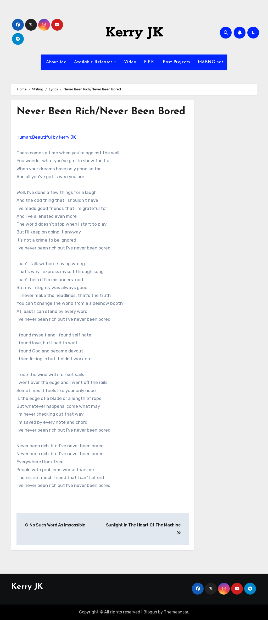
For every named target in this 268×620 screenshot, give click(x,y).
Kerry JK (134, 32)
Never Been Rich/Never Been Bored (100, 112)
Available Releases (94, 62)
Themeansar (176, 612)
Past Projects (176, 62)
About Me (55, 62)
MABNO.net (211, 62)
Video (130, 62)
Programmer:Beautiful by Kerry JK (46, 137)
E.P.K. (149, 62)
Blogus (150, 612)
